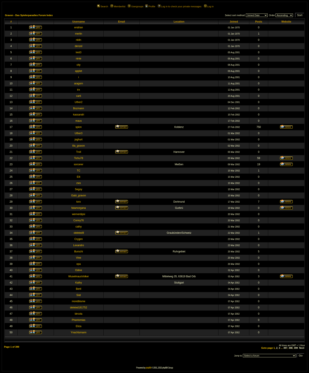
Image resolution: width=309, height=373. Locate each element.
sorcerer (78, 164)
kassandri (78, 114)
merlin (78, 33)
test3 (78, 52)
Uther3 (78, 133)
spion (79, 127)
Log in (209, 6)
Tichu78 (78, 158)
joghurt (79, 139)
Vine (78, 257)
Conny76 (78, 220)
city (78, 64)
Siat (78, 295)
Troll (78, 151)
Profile (150, 6)
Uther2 (78, 102)
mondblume (78, 301)
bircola (78, 313)
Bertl (78, 288)
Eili (78, 176)
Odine (78, 270)
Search (102, 6)
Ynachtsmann (78, 332)
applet (78, 71)
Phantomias (78, 319)
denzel (78, 46)
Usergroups (135, 6)
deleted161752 (78, 307)
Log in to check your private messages (179, 6)
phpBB (148, 368)
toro (78, 201)
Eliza (78, 326)
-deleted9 (78, 232)
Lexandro (78, 245)
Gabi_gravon (78, 195)
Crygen (78, 239)
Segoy (78, 189)
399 (296, 348)
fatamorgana (78, 207)
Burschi (78, 251)
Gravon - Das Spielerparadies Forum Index (29, 15)
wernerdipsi (78, 214)
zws (78, 183)
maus (78, 120)
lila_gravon (78, 145)
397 (285, 348)
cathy (79, 226)
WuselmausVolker (78, 276)
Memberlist (118, 6)
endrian (78, 27)
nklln (78, 39)
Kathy (78, 282)
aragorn (78, 83)
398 (290, 348)
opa (78, 263)
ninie (78, 58)
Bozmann (78, 108)
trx (78, 89)
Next (301, 348)
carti (78, 95)
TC (78, 170)
